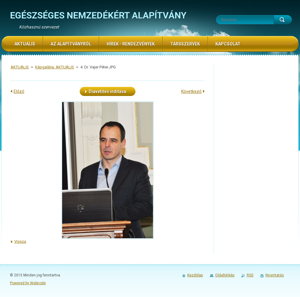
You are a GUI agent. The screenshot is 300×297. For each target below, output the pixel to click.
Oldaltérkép (225, 275)
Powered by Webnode (28, 283)
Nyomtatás (274, 275)
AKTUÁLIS (20, 67)
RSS (250, 275)
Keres (283, 19)
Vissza (20, 241)
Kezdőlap (195, 275)
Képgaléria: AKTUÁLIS (54, 67)
